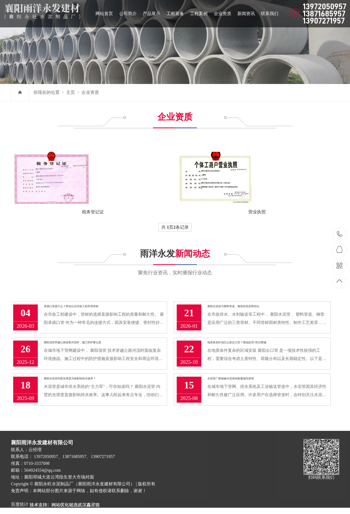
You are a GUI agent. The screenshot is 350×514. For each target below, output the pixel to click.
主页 (70, 92)
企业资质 (90, 92)
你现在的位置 (46, 92)
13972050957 (339, 234)
